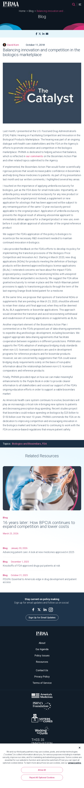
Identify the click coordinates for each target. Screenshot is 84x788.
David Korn (11, 44)
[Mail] (47, 33)
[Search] (73, 4)
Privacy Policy (42, 676)
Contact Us (42, 670)
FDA (44, 443)
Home (22, 10)
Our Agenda (42, 649)
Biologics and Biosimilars (26, 443)
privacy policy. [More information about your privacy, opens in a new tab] (74, 763)
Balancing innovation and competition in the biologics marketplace (51, 10)
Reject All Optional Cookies (42, 777)
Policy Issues (42, 655)
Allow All (42, 770)
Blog (31, 10)
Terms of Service (42, 682)
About (42, 642)
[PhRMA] (11, 4)
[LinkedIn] (43, 33)
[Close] (78, 747)
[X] (40, 33)
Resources (42, 661)
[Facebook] (36, 33)
